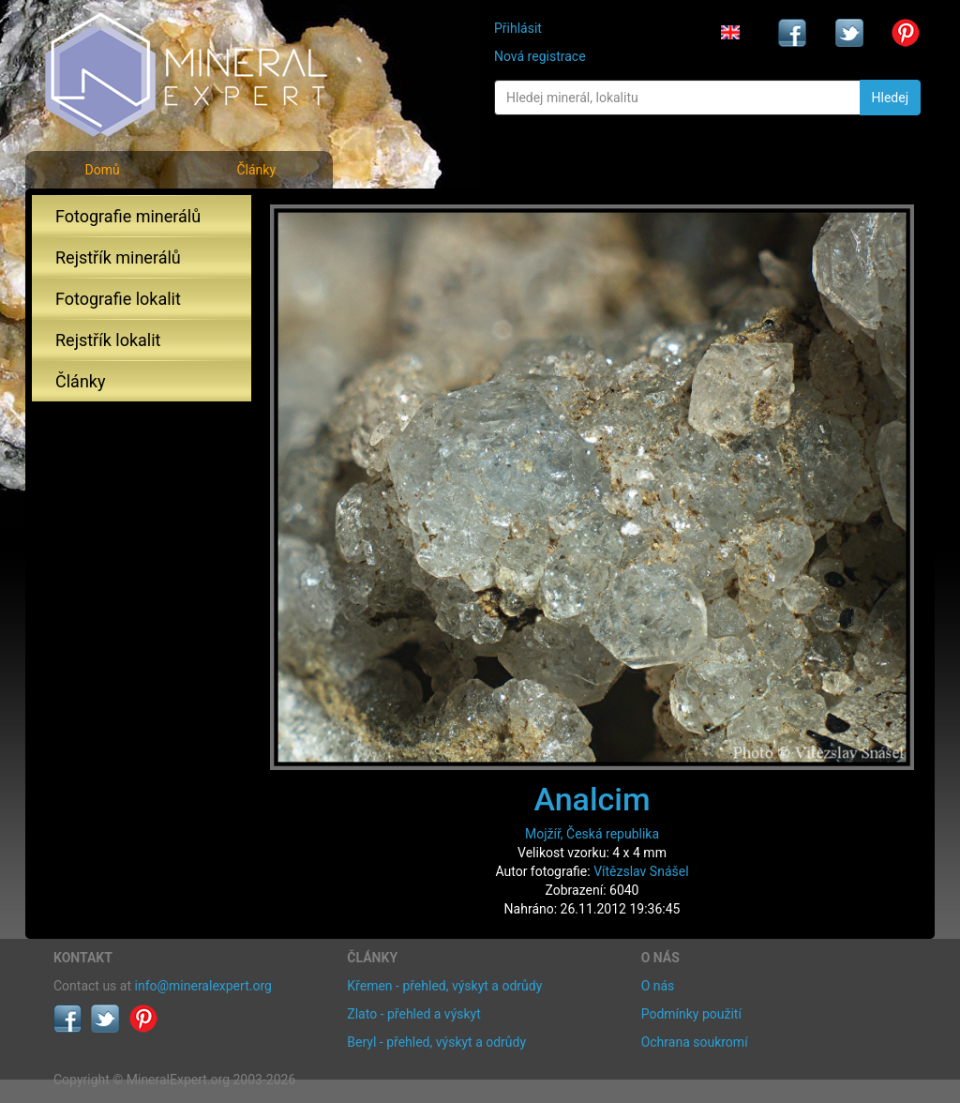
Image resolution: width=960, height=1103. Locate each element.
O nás (658, 985)
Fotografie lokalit (118, 299)
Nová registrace (540, 56)
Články (256, 169)
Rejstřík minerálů (118, 257)
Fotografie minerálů (128, 216)
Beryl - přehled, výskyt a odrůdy (436, 1042)
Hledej (890, 97)
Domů (101, 169)
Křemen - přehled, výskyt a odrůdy (444, 985)
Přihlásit (518, 28)
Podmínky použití (691, 1013)
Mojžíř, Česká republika (592, 833)
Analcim (591, 799)
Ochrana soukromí (694, 1042)
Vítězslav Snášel (640, 871)
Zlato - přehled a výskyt (413, 1013)
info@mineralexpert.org (203, 985)
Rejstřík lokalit (107, 340)
